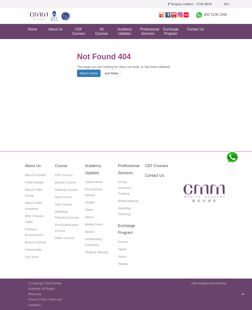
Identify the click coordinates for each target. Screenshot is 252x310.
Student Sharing (96, 252)
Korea (122, 256)
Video (89, 209)
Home (32, 29)
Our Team (32, 257)
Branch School (35, 242)
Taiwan (123, 264)
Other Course (64, 238)
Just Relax (111, 73)
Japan (122, 249)
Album (89, 217)
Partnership (33, 249)
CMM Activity (34, 182)
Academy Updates (124, 31)
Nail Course (63, 197)
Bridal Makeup (128, 201)
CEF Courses (78, 31)
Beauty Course (65, 182)
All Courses (101, 31)
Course (61, 166)
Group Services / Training (125, 187)
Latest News (94, 182)
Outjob (89, 202)
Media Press (94, 224)
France (123, 242)
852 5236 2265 (215, 14)
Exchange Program (171, 31)
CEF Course (64, 175)
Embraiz (220, 283)
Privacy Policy (37, 299)
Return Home (89, 73)
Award (89, 231)
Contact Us (195, 29)
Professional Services (149, 31)
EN (227, 4)
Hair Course (63, 204)
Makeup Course (66, 189)
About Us (55, 29)
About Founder (35, 175)
